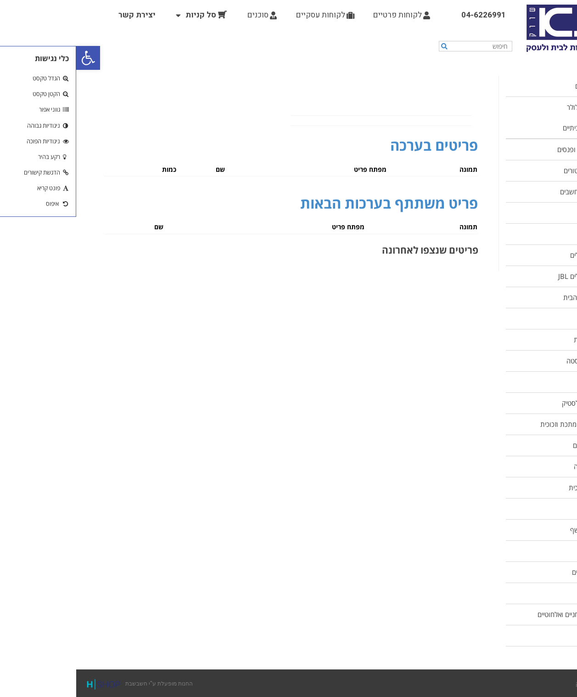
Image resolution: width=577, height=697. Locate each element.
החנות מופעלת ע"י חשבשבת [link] (62, 683)
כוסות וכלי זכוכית (515, 487)
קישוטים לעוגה (518, 466)
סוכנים (186, 15)
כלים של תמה (519, 550)
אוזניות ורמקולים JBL (510, 276)
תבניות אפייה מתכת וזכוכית (501, 424)
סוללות (528, 212)
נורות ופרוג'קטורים (512, 170)
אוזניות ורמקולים (516, 255)
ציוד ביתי (526, 318)
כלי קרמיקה (522, 508)
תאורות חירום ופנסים (509, 149)
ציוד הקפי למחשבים (511, 191)
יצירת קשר (60, 15)
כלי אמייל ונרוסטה (514, 360)
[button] (12, 58)
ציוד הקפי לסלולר (514, 107)
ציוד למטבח (522, 381)
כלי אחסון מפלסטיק (512, 403)
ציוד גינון (526, 593)
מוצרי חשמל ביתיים (512, 127)
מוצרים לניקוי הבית (512, 297)
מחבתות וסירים (517, 445)
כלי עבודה (524, 233)
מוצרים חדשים (518, 86)
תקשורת (526, 635)
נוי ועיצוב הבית (518, 339)
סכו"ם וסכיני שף (516, 529)
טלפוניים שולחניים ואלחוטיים (499, 614)
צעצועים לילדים (517, 572)
